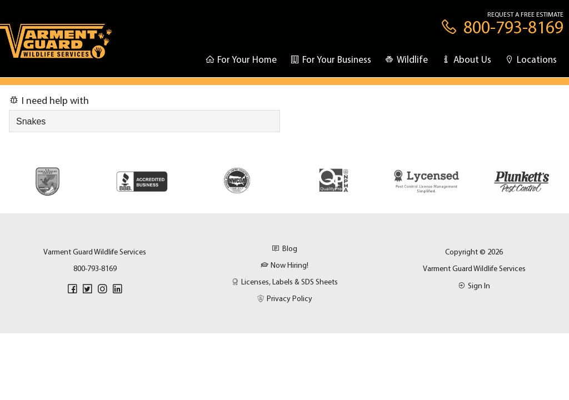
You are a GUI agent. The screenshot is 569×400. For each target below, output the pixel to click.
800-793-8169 (95, 268)
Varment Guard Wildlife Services (474, 268)
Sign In (474, 286)
